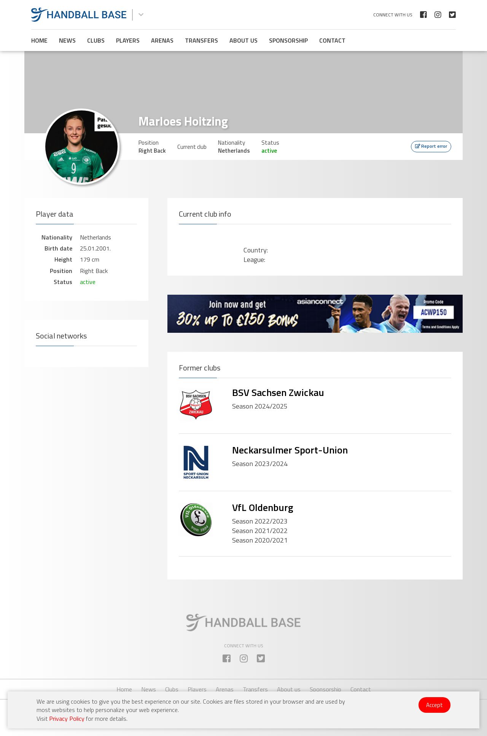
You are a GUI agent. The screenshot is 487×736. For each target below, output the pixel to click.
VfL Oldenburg (262, 507)
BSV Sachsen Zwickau (278, 392)
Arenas (162, 40)
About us (243, 40)
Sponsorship (288, 40)
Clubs (96, 40)
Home (39, 40)
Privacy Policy (66, 718)
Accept (434, 705)
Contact (332, 40)
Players (128, 40)
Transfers (201, 40)
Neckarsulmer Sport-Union (290, 449)
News (67, 40)
